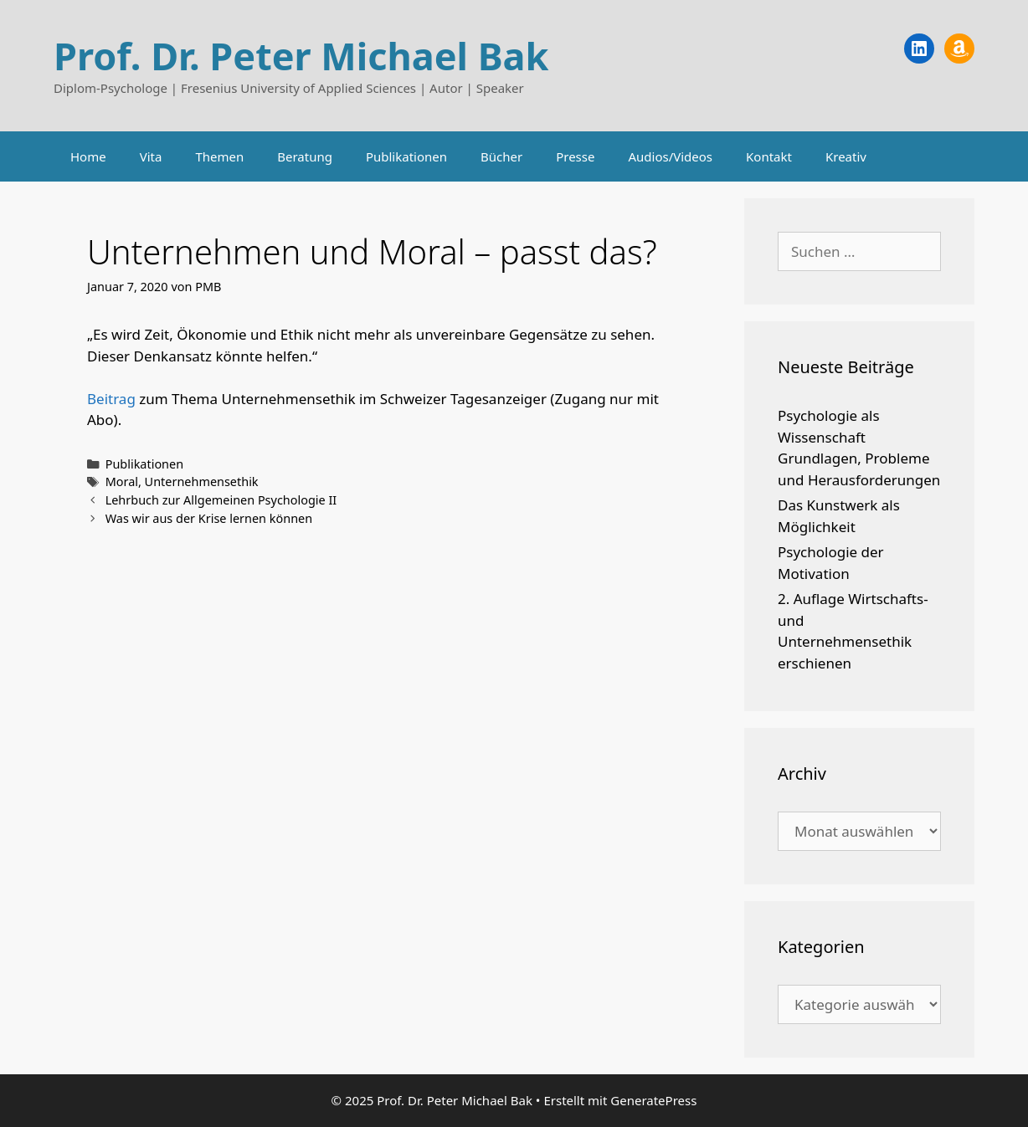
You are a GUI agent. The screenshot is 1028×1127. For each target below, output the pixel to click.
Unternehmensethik (202, 481)
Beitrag (111, 398)
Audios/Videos (670, 156)
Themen (219, 156)
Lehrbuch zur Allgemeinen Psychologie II (221, 500)
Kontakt (769, 156)
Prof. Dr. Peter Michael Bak (301, 55)
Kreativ (845, 156)
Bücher (501, 156)
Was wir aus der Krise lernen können (209, 518)
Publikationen (406, 156)
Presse (575, 156)
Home (88, 156)
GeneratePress (653, 1100)
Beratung (304, 156)
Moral (121, 481)
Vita (151, 156)
